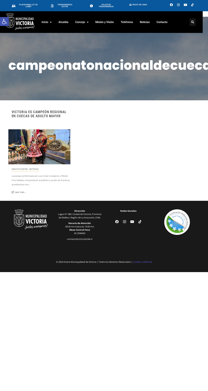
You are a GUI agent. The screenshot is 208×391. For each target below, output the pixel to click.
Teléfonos (129, 22)
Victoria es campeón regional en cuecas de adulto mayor (39, 114)
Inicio (49, 22)
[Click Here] (195, 22)
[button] (4, 21)
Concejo (84, 22)
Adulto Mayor (20, 169)
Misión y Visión (107, 22)
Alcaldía (66, 22)
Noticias (147, 22)
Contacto (164, 22)
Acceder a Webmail (142, 261)
